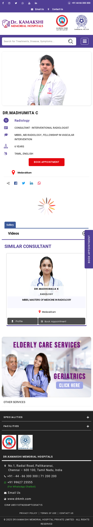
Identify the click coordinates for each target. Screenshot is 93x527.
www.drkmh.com (19, 499)
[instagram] (9, 3)
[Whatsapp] (22, 3)
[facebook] (3, 3)
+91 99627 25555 (20, 482)
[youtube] (29, 3)
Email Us (37, 9)
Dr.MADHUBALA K (46, 289)
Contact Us (66, 513)
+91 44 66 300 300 (79, 3)
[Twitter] (15, 3)
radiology (22, 120)
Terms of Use (48, 513)
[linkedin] (36, 3)
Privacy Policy (28, 513)
